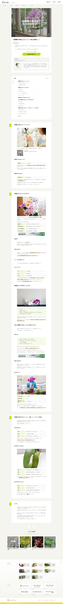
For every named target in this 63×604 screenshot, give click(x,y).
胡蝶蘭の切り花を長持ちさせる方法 (24, 97)
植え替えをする (21, 105)
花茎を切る (20, 101)
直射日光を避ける (21, 91)
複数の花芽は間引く (22, 103)
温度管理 (20, 89)
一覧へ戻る (31, 526)
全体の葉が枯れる (21, 109)
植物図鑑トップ (5, 5)
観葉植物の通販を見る (31, 54)
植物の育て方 (12, 5)
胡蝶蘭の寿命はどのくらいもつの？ (24, 81)
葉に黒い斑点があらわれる (23, 113)
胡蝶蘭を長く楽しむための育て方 (23, 87)
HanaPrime (29, 518)
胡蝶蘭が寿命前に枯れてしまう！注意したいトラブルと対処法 (28, 107)
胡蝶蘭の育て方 (17, 5)
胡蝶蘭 (30, 148)
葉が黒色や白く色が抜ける (23, 111)
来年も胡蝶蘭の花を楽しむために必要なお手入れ (26, 99)
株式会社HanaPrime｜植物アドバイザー (20, 60)
